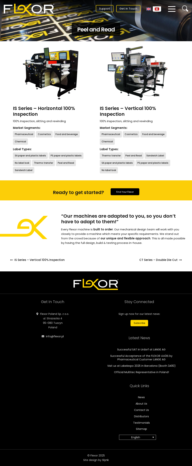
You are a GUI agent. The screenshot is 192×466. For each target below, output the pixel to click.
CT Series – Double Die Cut (158, 260)
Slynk (105, 460)
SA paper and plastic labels (30, 155)
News (141, 397)
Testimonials (141, 423)
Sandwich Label (23, 170)
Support (104, 8)
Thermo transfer (43, 162)
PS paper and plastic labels (66, 155)
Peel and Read (66, 162)
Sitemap (141, 429)
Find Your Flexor (125, 193)
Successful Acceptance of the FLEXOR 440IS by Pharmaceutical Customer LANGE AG (141, 357)
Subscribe (139, 323)
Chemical (20, 141)
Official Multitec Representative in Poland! (141, 372)
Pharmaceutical (24, 134)
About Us (141, 404)
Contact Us (141, 410)
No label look (22, 162)
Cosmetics (44, 134)
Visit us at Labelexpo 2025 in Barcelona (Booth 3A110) (141, 366)
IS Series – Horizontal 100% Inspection (44, 111)
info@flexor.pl (55, 336)
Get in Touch (128, 8)
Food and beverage (67, 134)
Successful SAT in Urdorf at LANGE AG (141, 349)
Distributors (141, 416)
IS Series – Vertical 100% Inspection (128, 111)
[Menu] (172, 9)
